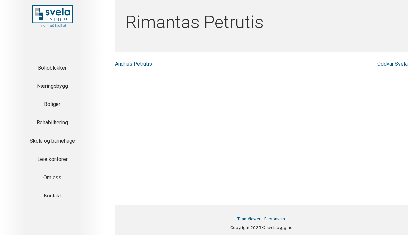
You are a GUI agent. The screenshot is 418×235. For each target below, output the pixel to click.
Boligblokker (52, 68)
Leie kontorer (52, 159)
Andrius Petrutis (133, 64)
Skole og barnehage (52, 141)
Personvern (274, 218)
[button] (52, 16)
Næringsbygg (52, 86)
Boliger (52, 104)
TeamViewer (248, 218)
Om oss (52, 177)
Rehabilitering (52, 122)
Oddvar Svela (392, 64)
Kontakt (52, 196)
